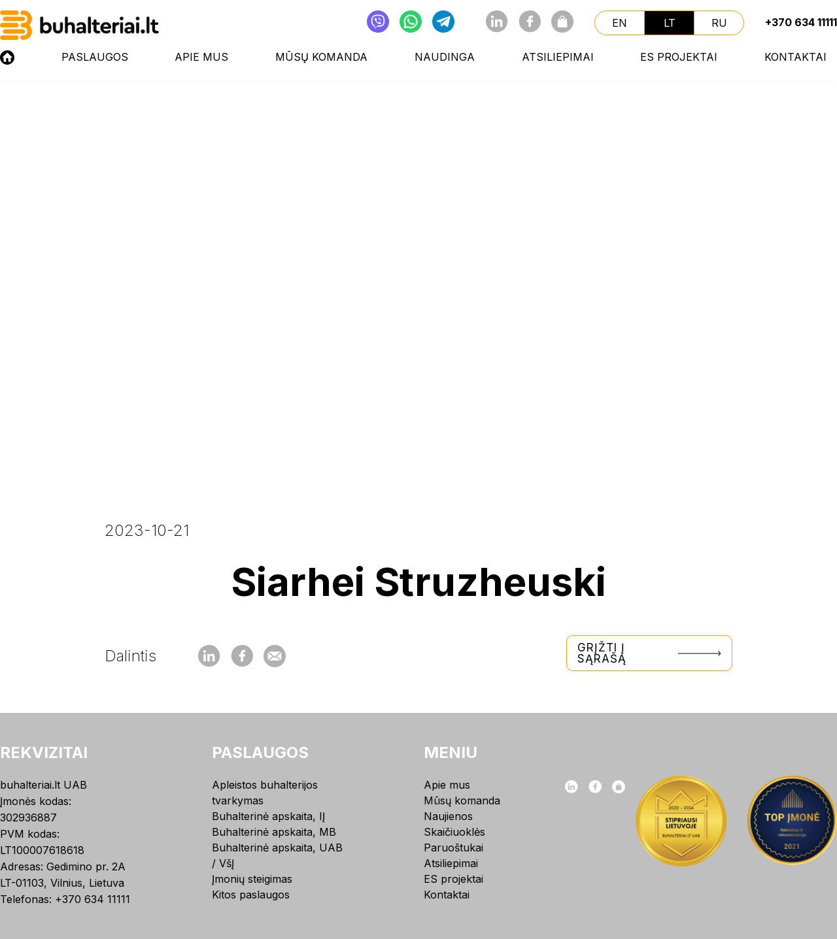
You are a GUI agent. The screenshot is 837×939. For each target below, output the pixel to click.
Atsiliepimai (558, 56)
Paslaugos (94, 56)
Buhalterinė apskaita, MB (274, 831)
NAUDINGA (445, 56)
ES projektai (678, 56)
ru (719, 22)
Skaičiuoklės (454, 831)
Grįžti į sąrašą (649, 653)
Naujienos (448, 816)
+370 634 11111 (801, 22)
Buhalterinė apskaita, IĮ (268, 816)
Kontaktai (795, 56)
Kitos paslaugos (251, 894)
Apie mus (201, 56)
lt (669, 22)
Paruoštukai (453, 847)
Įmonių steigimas (252, 878)
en (619, 22)
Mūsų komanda (321, 56)
